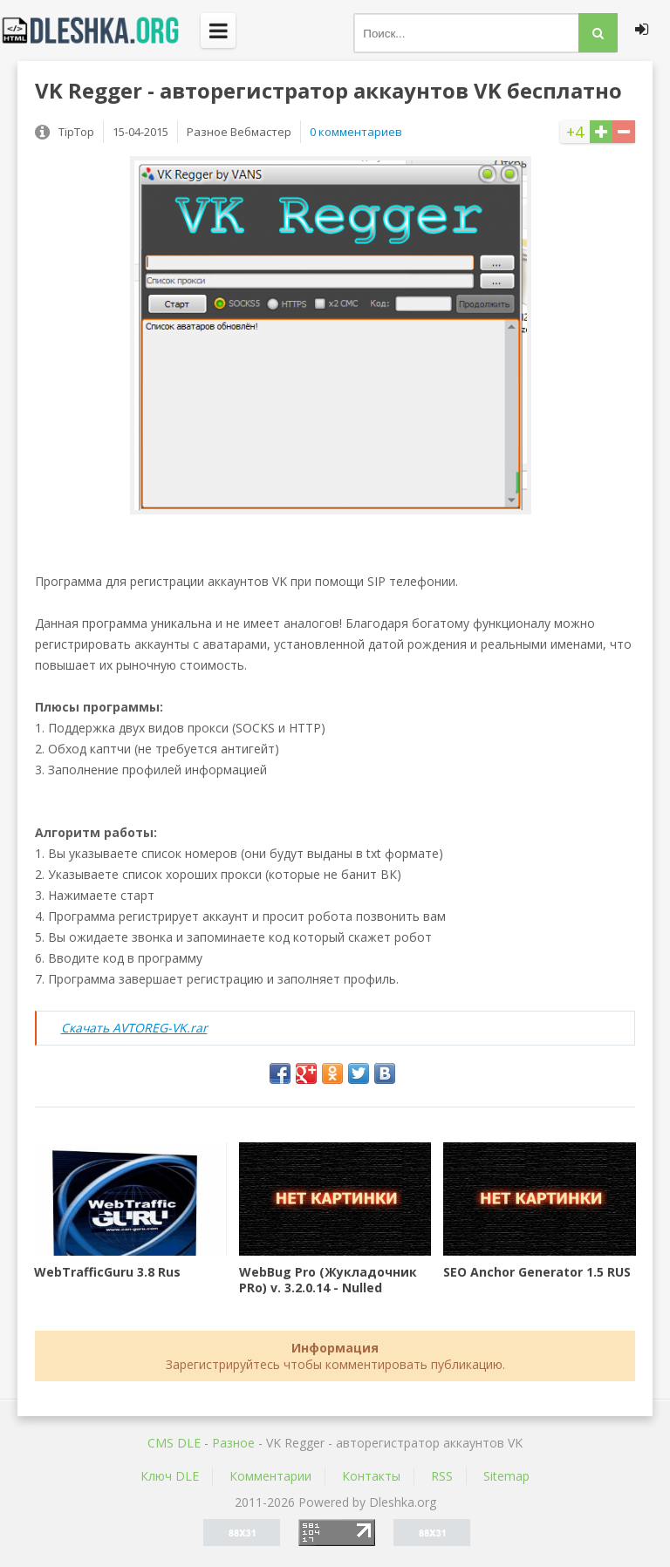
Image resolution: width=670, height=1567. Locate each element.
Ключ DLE (169, 1476)
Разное (233, 1442)
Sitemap (506, 1476)
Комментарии (270, 1476)
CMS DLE (174, 1442)
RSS (442, 1476)
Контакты (371, 1476)
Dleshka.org (100, 30)
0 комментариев (356, 132)
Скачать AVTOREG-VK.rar (134, 1027)
